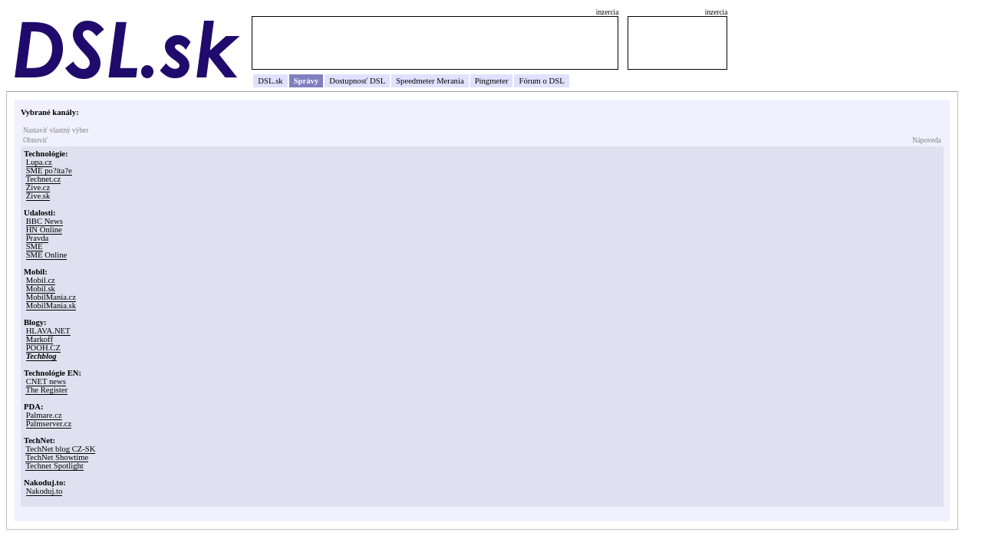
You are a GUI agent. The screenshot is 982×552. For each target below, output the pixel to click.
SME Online (47, 255)
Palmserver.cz (48, 423)
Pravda (37, 238)
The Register (46, 390)
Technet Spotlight (54, 466)
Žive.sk (38, 196)
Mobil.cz (40, 280)
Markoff (39, 339)
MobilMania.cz (51, 297)
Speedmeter (415, 81)
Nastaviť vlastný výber (55, 130)
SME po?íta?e (49, 170)
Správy (306, 81)
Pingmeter (492, 81)
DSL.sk (270, 81)
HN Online (44, 229)
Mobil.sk (40, 288)
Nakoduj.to (44, 491)
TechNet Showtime (56, 457)
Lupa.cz (39, 162)
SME (34, 246)
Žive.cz (38, 187)
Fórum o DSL (541, 81)
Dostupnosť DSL (357, 81)
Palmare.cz (44, 415)
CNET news (46, 381)
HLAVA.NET (48, 331)
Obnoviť (35, 140)
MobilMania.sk (51, 305)
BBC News (44, 221)
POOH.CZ (43, 347)
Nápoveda (926, 140)
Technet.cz (43, 179)
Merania (450, 81)
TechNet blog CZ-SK (60, 449)
